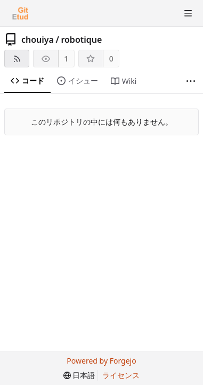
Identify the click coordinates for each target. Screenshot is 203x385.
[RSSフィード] (16, 58)
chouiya (37, 39)
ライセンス (121, 375)
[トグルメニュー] (188, 13)
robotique (81, 39)
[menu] (79, 375)
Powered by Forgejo (101, 361)
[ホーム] (20, 13)
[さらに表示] (191, 81)
